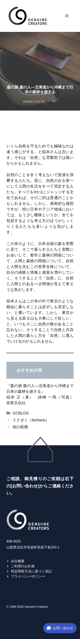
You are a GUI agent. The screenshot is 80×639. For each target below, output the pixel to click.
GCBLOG (21, 413)
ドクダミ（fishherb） (31, 420)
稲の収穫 (20, 427)
